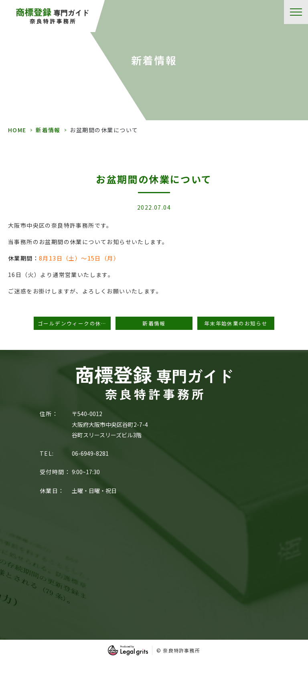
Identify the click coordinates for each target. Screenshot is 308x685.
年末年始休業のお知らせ (235, 323)
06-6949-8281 (90, 453)
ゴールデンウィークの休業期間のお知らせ (74, 323)
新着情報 (48, 130)
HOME (17, 130)
